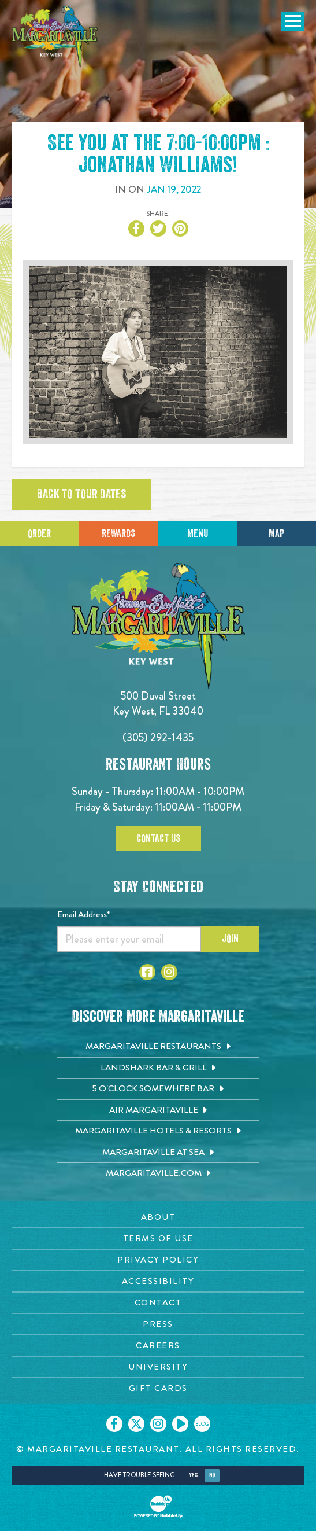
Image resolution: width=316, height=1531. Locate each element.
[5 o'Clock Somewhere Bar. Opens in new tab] (158, 1089)
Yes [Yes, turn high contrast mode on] (193, 1475)
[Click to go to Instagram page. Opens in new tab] (169, 972)
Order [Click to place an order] (39, 533)
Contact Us (158, 838)
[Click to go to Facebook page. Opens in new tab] (147, 972)
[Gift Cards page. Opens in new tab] (158, 1388)
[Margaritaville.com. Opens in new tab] (158, 1173)
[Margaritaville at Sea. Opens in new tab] (158, 1152)
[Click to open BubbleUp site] (158, 1506)
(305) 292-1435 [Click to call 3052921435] (158, 737)
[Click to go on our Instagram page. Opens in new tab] (158, 1424)
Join (230, 938)
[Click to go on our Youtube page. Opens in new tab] (180, 1424)
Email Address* (83, 914)
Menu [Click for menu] (197, 533)
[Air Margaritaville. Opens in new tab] (158, 1110)
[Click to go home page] (55, 37)
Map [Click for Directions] (276, 533)
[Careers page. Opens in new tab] (158, 1345)
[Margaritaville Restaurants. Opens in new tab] (158, 1046)
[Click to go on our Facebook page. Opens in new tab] (114, 1424)
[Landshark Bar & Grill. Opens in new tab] (158, 1068)
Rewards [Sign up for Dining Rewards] (118, 533)
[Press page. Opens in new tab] (158, 1324)
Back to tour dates (81, 494)
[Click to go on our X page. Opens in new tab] (136, 1424)
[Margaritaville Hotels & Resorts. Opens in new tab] (158, 1131)
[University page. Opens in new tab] (158, 1367)
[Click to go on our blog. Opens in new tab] (202, 1424)
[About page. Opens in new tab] (158, 1217)
